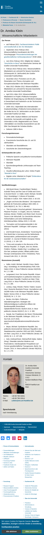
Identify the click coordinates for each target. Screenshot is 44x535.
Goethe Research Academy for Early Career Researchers (33, 475)
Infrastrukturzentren (8, 494)
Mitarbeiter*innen (8, 25)
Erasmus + (28, 467)
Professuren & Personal (10, 20)
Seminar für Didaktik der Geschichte (32, 491)
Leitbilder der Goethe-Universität (31, 512)
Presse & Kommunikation (11, 446)
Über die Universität (31, 498)
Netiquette (21, 429)
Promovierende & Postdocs (11, 496)
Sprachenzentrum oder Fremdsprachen (31, 470)
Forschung (6, 481)
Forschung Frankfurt (9, 460)
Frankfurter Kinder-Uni (9, 465)
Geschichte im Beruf (12, 63)
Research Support (8, 486)
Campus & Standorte (31, 509)
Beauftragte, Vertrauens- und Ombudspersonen (32, 518)
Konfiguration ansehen (10, 527)
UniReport (6, 458)
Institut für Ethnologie (31, 494)
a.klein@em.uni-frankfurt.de (22, 401)
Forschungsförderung (9, 492)
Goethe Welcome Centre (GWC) (32, 462)
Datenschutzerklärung (19, 427)
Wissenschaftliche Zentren (10, 488)
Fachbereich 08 (13, 17)
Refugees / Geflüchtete (31, 465)
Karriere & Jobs (7, 462)
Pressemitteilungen (8, 450)
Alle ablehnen (11, 531)
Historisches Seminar (27, 17)
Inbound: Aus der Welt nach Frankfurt (33, 451)
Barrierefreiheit (32, 427)
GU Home (3, 17)
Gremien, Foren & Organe (32, 515)
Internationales (29, 446)
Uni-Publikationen (8, 454)
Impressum (7, 427)
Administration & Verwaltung (29, 506)
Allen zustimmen (31, 531)
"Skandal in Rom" (10, 173)
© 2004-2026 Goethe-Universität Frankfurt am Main (18, 424)
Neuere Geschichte (25, 20)
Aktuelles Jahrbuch (8, 456)
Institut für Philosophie (31, 486)
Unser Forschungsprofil (10, 490)
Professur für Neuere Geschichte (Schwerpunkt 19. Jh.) (19, 22)
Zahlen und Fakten (8, 467)
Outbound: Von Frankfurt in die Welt (32, 455)
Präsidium (28, 503)
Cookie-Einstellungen (10, 429)
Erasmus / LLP (29, 458)
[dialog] (22, 527)
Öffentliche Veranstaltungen (11, 452)
